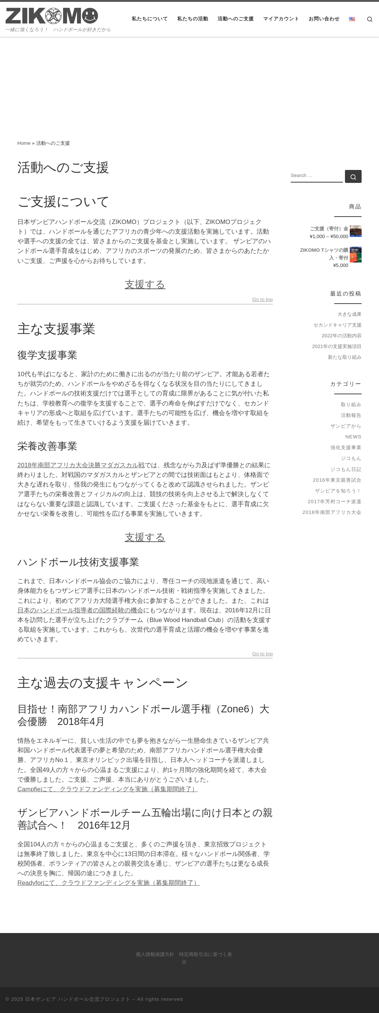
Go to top (262, 299)
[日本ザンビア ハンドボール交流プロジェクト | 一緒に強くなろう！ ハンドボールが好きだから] (52, 15)
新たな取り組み (345, 357)
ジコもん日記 (346, 469)
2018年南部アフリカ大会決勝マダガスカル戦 (81, 465)
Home (24, 143)
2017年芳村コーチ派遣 (335, 501)
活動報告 (351, 415)
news (353, 436)
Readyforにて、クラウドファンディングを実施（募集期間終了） (108, 882)
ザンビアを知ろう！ (338, 491)
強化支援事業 (346, 447)
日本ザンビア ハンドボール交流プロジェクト (78, 999)
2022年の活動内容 (342, 335)
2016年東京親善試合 (337, 480)
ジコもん (351, 458)
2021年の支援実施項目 (337, 346)
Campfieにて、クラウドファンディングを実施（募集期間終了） (107, 789)
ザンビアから (346, 426)
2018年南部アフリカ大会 (332, 512)
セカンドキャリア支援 (337, 325)
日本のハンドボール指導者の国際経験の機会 (80, 610)
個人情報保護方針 (155, 954)
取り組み (351, 404)
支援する (145, 284)
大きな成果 (350, 314)
